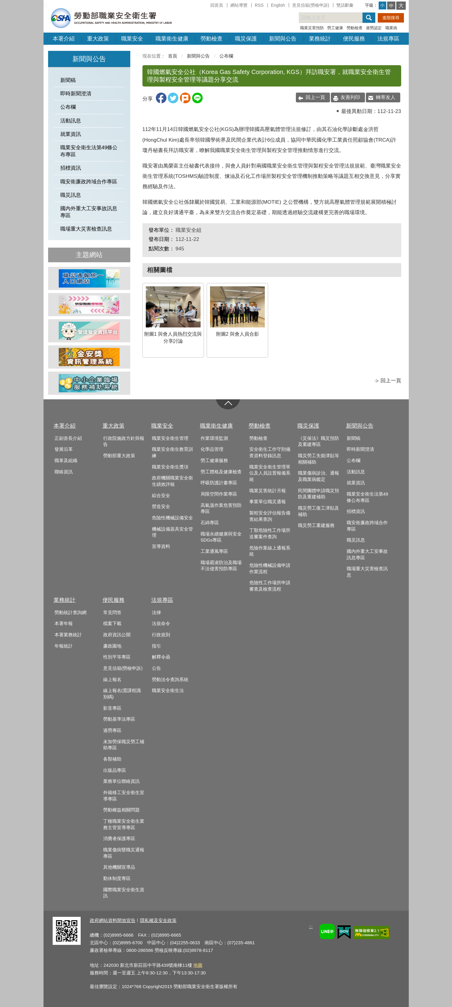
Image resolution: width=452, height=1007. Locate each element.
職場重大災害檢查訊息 (86, 229)
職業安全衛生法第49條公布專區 (89, 151)
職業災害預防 (312, 28)
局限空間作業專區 (219, 494)
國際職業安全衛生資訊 (123, 893)
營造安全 (161, 506)
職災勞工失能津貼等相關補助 (318, 459)
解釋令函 (161, 657)
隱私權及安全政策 (158, 920)
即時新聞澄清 (75, 94)
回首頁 (216, 5)
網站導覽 (238, 5)
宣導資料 (161, 546)
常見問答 (112, 612)
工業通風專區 (214, 551)
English (278, 5)
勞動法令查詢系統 (170, 679)
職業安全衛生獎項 (170, 467)
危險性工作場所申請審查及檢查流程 (269, 586)
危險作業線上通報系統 (269, 551)
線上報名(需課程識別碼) (122, 693)
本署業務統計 (68, 634)
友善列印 (350, 97)
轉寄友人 (385, 97)
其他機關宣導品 (119, 867)
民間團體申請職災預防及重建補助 (318, 494)
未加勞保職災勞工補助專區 (123, 745)
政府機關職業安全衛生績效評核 (172, 481)
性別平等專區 (117, 657)
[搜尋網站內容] (336, 17)
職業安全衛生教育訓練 (172, 452)
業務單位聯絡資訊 (121, 781)
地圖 (197, 965)
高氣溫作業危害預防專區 (221, 508)
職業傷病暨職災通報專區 (123, 853)
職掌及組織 (65, 460)
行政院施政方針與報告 (123, 441)
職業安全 (132, 39)
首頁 (172, 55)
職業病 (391, 28)
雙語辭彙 (344, 5)
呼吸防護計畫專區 (219, 482)
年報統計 (63, 646)
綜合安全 (161, 495)
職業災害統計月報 (267, 490)
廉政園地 (112, 646)
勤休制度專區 (117, 878)
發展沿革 (63, 449)
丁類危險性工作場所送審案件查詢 (269, 533)
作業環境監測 (214, 438)
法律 (156, 612)
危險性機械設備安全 (172, 517)
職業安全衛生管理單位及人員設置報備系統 (269, 473)
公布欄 (68, 107)
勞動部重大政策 (119, 455)
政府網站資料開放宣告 (112, 920)
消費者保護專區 (119, 838)
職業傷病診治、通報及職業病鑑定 (318, 476)
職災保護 (246, 39)
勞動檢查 (355, 28)
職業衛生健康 (172, 39)
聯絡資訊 (63, 471)
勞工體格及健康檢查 (221, 471)
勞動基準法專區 (119, 719)
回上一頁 (315, 97)
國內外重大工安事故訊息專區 (88, 212)
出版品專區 (114, 770)
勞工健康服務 (214, 460)
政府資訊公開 (117, 634)
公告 (156, 668)
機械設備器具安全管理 (172, 532)
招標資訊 (70, 168)
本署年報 (63, 623)
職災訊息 (70, 195)
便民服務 (354, 39)
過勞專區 (112, 730)
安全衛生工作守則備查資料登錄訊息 (269, 452)
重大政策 (98, 39)
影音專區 (112, 708)
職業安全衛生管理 (170, 438)
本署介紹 (64, 39)
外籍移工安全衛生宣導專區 (123, 795)
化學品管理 (212, 449)
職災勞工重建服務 (316, 525)
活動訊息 (70, 121)
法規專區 (388, 39)
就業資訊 (70, 134)
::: (45, 5)
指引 (156, 646)
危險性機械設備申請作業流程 (269, 568)
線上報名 (112, 679)
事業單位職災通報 (267, 501)
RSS (259, 5)
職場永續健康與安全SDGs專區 (221, 537)
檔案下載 (112, 623)
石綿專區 (210, 522)
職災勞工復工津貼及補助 (318, 511)
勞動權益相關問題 (121, 809)
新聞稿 (68, 80)
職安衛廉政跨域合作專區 (88, 182)
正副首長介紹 (68, 438)
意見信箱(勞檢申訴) (310, 5)
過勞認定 (374, 28)
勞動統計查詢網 (70, 612)
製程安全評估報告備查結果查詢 (269, 516)
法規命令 (161, 623)
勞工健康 (335, 28)
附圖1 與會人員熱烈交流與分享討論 (173, 315)
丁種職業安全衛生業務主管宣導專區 (123, 824)
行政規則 (161, 634)
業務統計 (320, 39)
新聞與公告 (282, 39)
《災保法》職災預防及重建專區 (318, 441)
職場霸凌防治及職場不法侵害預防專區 (221, 565)
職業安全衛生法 (168, 690)
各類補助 (112, 759)
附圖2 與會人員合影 (237, 311)
